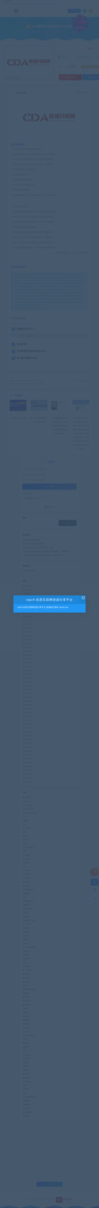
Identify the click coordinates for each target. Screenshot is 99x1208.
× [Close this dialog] (83, 597)
